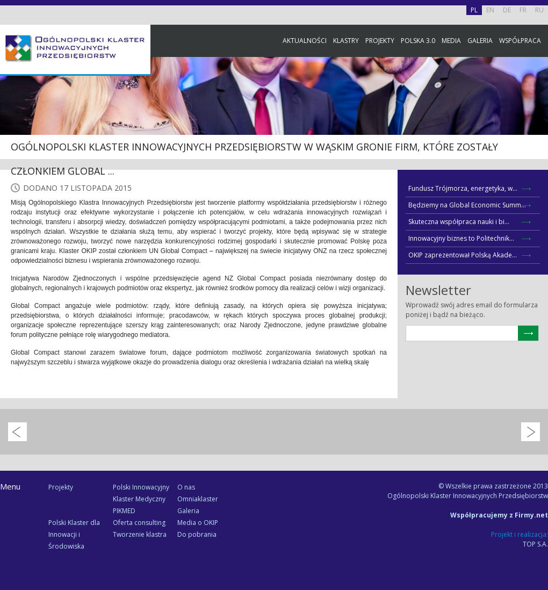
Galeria (480, 40)
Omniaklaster (197, 498)
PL (474, 10)
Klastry (346, 40)
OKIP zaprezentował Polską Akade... (462, 255)
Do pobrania (197, 534)
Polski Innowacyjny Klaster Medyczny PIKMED (141, 499)
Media (451, 40)
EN (490, 10)
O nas (186, 487)
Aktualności (305, 40)
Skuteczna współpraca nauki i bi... (458, 221)
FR (523, 10)
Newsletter (537, 200)
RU (539, 10)
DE (507, 10)
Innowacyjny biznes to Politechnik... (461, 238)
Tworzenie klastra (140, 534)
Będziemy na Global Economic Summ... (467, 205)
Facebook (537, 120)
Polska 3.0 (418, 40)
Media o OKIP (197, 522)
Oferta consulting (139, 522)
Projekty (379, 40)
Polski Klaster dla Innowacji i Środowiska (74, 534)
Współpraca (520, 40)
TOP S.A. (535, 544)
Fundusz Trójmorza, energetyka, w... (462, 188)
